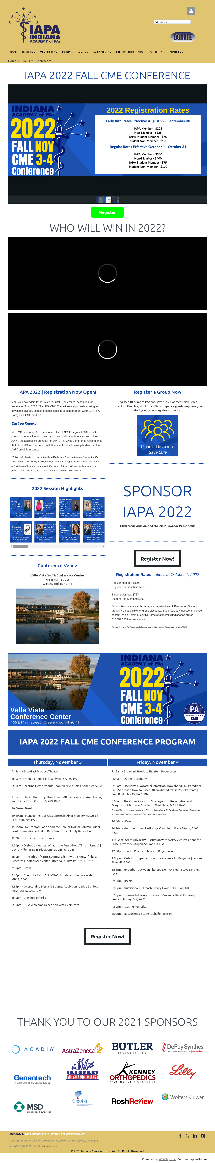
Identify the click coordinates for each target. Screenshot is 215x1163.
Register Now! (157, 559)
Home (12, 60)
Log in (191, 11)
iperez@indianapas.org (176, 615)
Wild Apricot (167, 1159)
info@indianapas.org (45, 1146)
